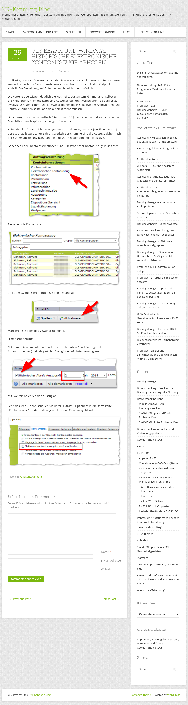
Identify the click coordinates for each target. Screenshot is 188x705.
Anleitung (25, 476)
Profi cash (146, 496)
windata (37, 476)
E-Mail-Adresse (111, 560)
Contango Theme (141, 695)
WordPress (173, 695)
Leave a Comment (59, 71)
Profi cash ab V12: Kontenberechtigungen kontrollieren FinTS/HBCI (158, 191)
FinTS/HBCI (143, 453)
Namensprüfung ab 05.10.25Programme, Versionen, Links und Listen (156, 89)
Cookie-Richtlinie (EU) (149, 439)
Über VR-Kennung (151, 32)
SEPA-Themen (145, 534)
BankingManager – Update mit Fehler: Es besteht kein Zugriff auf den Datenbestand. (156, 292)
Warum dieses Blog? (150, 527)
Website (106, 569)
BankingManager (147, 381)
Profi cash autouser (148, 159)
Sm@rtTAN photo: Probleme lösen (159, 422)
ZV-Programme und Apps (40, 32)
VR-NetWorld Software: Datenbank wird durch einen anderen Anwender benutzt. (158, 579)
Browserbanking (102, 32)
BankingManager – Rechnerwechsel (157, 224)
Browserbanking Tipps (150, 399)
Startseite (142, 558)
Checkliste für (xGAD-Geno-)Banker (159, 463)
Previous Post (20, 599)
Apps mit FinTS (147, 458)
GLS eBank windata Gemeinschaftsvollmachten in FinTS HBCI (157, 318)
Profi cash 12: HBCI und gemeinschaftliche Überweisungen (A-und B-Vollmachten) (157, 355)
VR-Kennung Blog (26, 9)
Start (10, 32)
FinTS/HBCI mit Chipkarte (154, 506)
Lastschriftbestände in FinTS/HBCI (159, 511)
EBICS (126, 32)
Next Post (112, 599)
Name (105, 552)
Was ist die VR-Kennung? (151, 590)
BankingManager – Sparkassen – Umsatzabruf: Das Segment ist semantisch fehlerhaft (156, 256)
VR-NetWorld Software (153, 501)
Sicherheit (73, 32)
